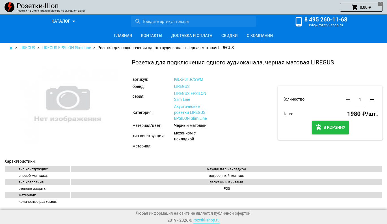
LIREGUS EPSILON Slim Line (66, 47)
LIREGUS (27, 47)
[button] (361, 7)
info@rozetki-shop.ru (326, 25)
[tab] (123, 36)
